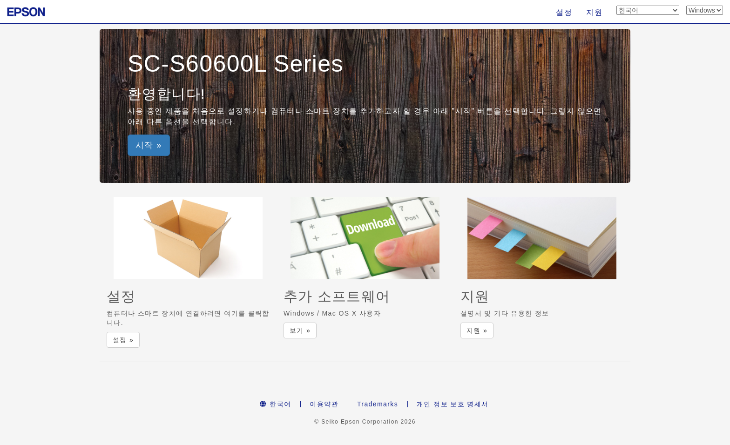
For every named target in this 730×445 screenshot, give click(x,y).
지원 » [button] (476, 330)
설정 (564, 12)
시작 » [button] (148, 145)
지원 (594, 12)
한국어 (275, 404)
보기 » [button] (300, 330)
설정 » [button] (123, 340)
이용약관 (324, 404)
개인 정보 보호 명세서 (452, 404)
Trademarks (377, 404)
